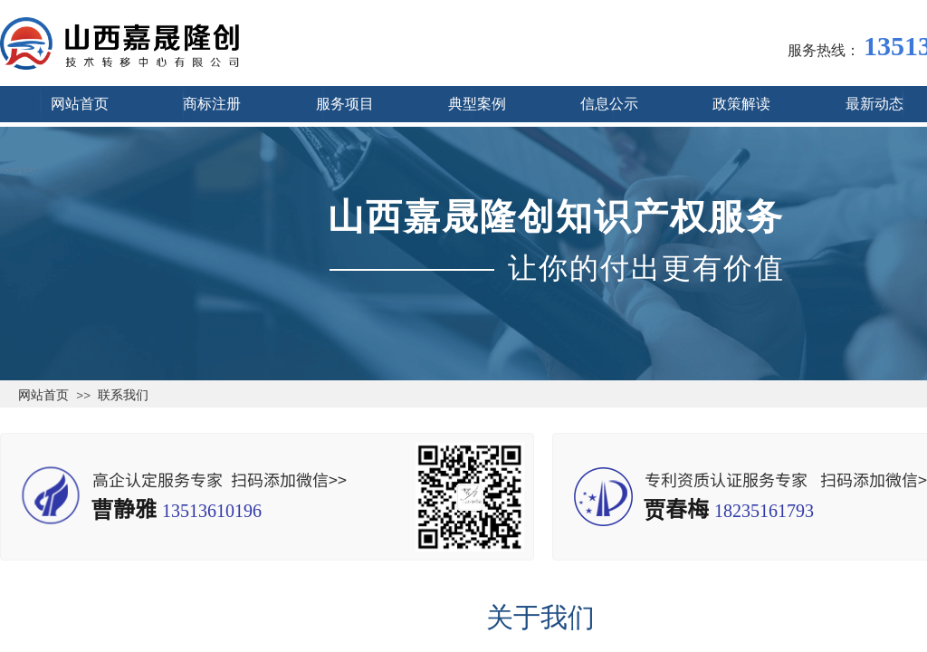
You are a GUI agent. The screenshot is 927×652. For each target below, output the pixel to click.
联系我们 (123, 395)
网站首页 (43, 395)
